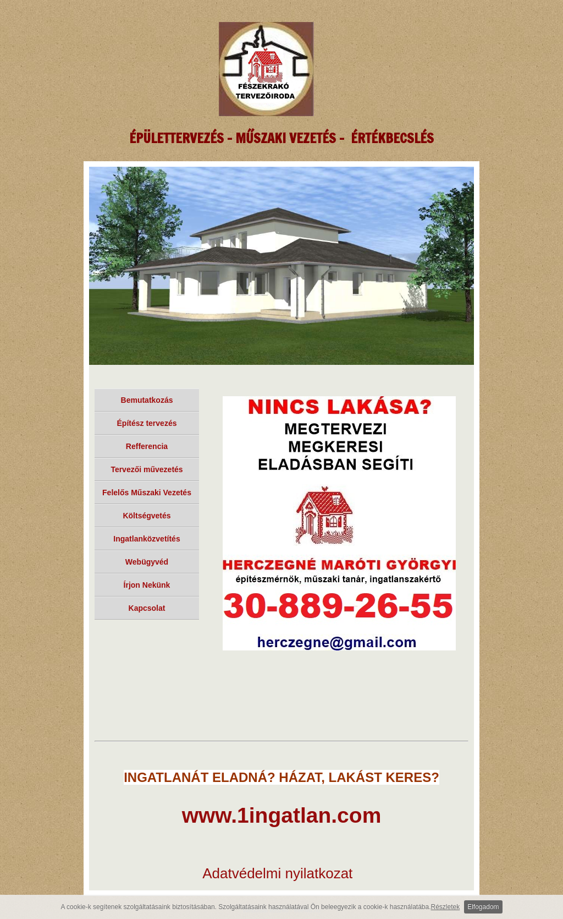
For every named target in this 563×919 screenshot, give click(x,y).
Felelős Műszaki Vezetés (146, 492)
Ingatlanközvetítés (146, 538)
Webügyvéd (146, 561)
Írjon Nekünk (147, 585)
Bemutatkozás (147, 400)
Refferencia (147, 446)
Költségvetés (146, 515)
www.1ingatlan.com (282, 815)
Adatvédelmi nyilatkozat (277, 873)
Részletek (445, 907)
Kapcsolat (147, 608)
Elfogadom (483, 907)
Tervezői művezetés (147, 469)
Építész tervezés (147, 423)
